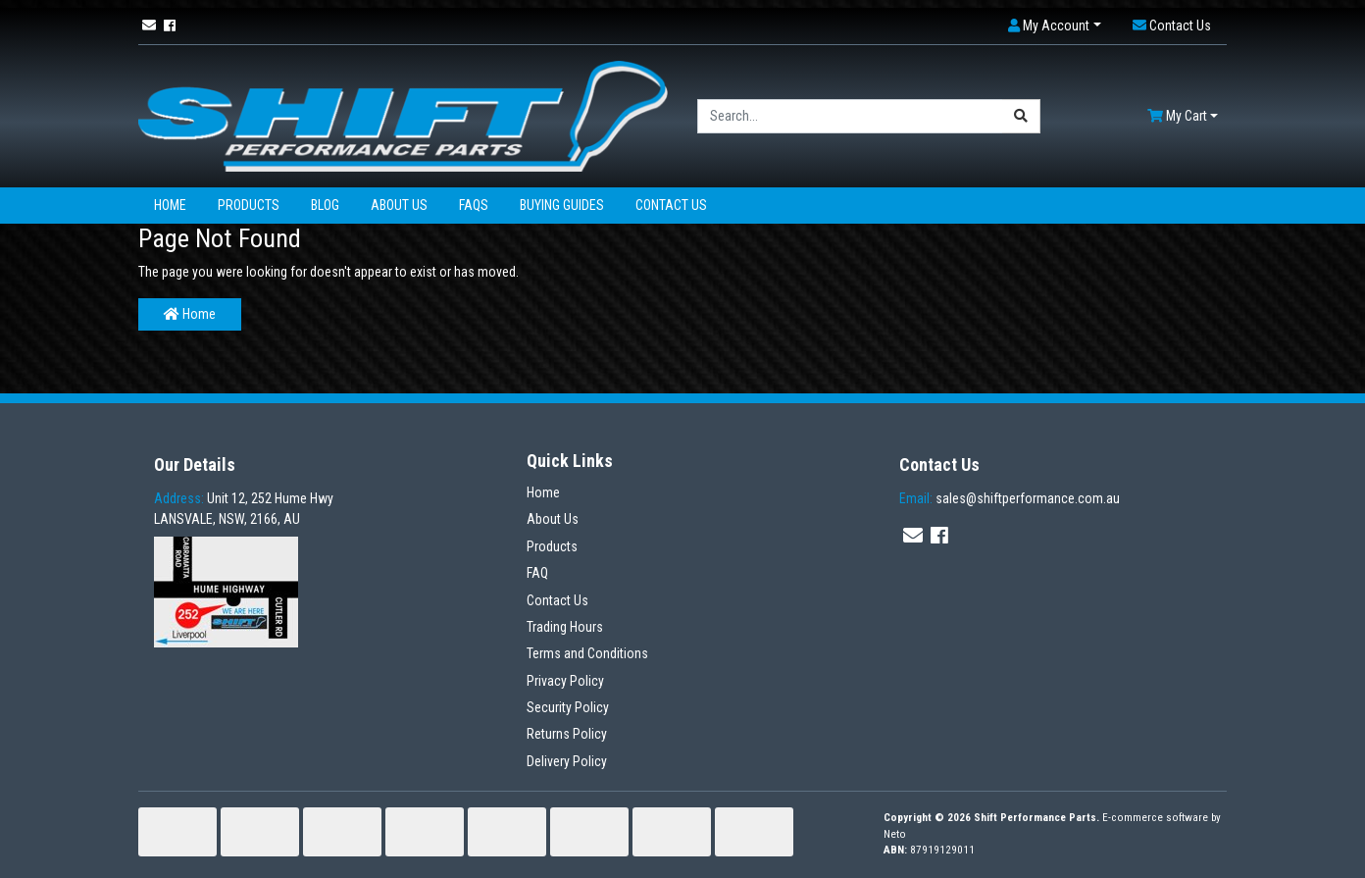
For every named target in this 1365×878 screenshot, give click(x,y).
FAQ (537, 573)
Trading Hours (565, 627)
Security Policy (568, 707)
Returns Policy (567, 734)
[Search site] (1021, 116)
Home (170, 205)
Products (248, 205)
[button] (1054, 26)
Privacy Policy (565, 681)
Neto (895, 834)
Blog (325, 205)
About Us (399, 205)
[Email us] (149, 25)
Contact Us (671, 205)
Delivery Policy (567, 761)
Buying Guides (562, 205)
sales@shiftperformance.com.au (1009, 498)
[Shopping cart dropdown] (1182, 116)
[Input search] (850, 116)
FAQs (473, 205)
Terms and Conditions (587, 653)
